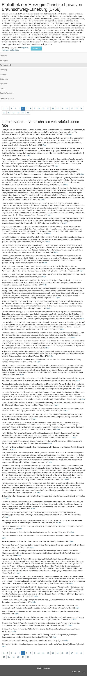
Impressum (46, 668)
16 (67, 109)
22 (13, 112)
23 (18, 112)
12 (48, 109)
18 (77, 109)
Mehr (70, 134)
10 (39, 109)
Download (36, 48)
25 (28, 112)
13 (53, 109)
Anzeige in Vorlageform (10, 50)
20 (4, 112)
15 (62, 109)
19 (81, 109)
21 (9, 112)
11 (43, 109)
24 (23, 112)
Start (39, 668)
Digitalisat (24, 48)
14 (58, 109)
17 (72, 109)
